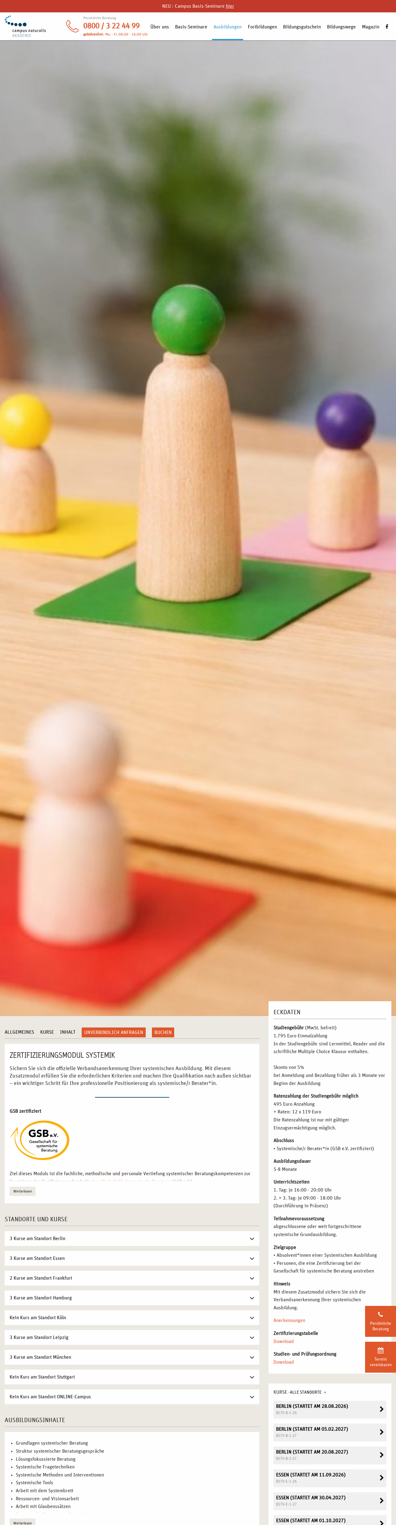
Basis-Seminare (191, 26)
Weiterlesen (22, 1191)
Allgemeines (19, 1032)
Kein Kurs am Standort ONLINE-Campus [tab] (50, 1396)
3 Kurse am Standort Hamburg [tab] (41, 1297)
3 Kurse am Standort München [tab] (40, 1357)
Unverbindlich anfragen (113, 1032)
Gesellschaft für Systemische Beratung (131, 1181)
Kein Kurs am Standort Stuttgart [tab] (42, 1377)
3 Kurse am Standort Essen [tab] (37, 1258)
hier (230, 6)
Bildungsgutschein (302, 26)
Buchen (163, 1032)
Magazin (370, 26)
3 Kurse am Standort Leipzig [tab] (39, 1337)
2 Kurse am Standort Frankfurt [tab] (41, 1278)
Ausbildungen (227, 26)
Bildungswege (341, 26)
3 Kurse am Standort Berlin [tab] (37, 1238)
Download (283, 1341)
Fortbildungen (262, 26)
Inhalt (67, 1032)
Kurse (47, 1032)
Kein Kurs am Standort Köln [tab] (38, 1317)
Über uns (159, 26)
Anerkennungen (289, 1320)
